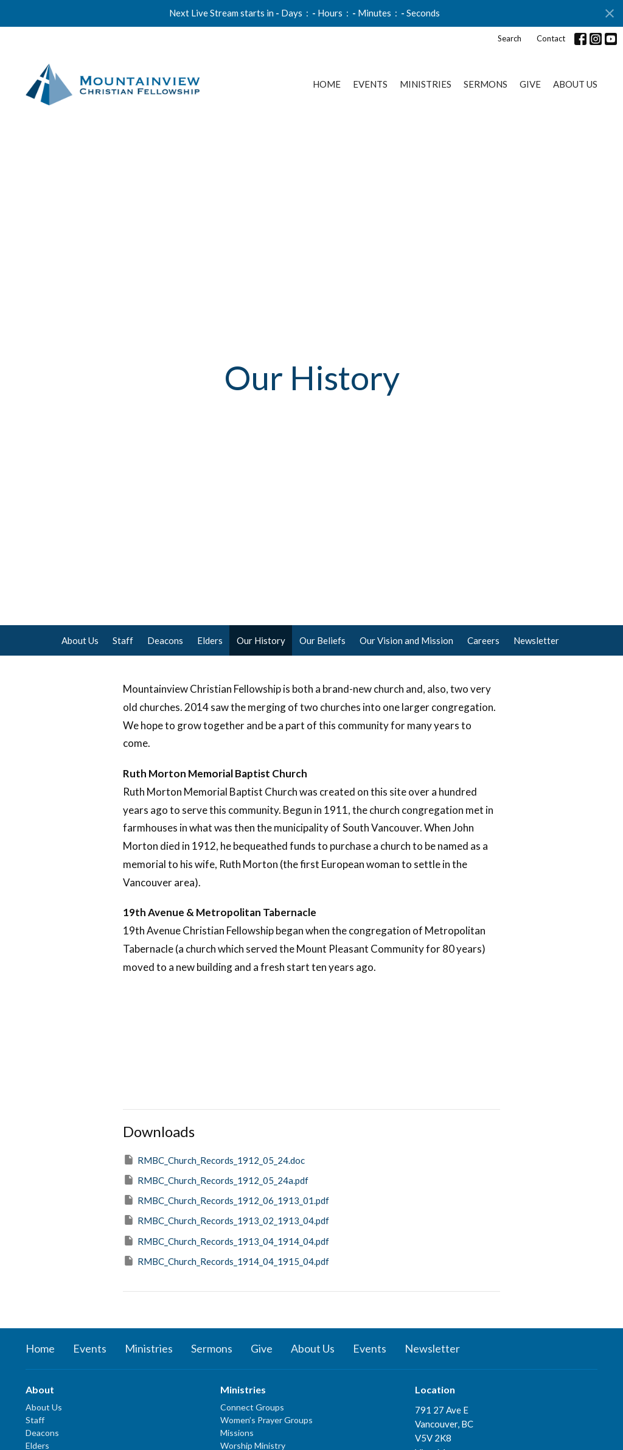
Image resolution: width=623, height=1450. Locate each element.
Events (370, 84)
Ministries (425, 84)
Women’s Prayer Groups (266, 1420)
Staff (123, 640)
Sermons (485, 84)
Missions (237, 1432)
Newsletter (536, 640)
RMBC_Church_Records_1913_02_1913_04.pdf (226, 1220)
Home (327, 84)
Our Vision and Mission (406, 640)
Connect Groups (252, 1407)
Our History (261, 640)
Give (530, 84)
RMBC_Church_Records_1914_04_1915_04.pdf (226, 1261)
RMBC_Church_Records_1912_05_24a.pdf (215, 1180)
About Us (575, 84)
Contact (551, 38)
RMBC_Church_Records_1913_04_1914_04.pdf (226, 1241)
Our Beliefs (322, 640)
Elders (210, 640)
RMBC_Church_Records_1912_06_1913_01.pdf (226, 1200)
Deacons (165, 640)
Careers (483, 640)
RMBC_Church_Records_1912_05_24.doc (214, 1160)
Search (509, 38)
